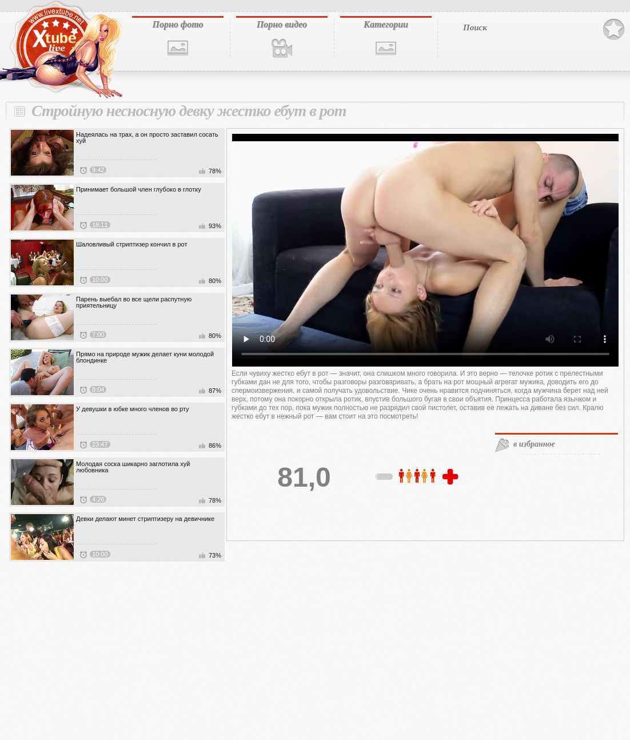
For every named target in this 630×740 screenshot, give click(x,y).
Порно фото (177, 24)
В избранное (613, 30)
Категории (386, 24)
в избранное (534, 444)
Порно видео (282, 24)
